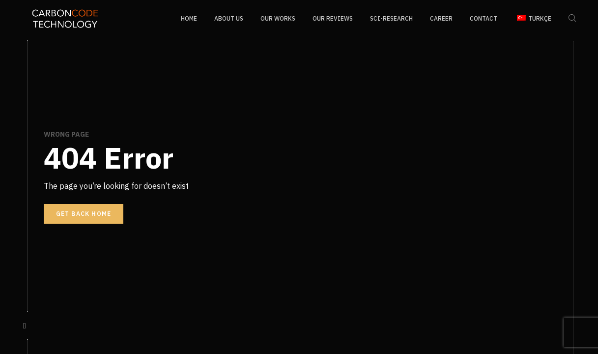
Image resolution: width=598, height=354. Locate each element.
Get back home (84, 213)
